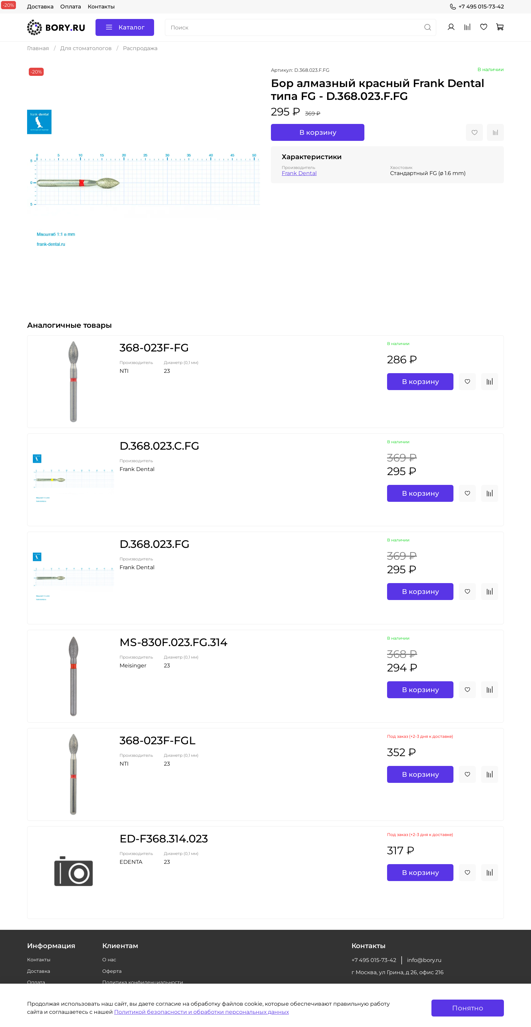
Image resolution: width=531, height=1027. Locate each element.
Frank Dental (299, 173)
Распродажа (140, 48)
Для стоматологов (86, 48)
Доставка (40, 6)
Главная (38, 48)
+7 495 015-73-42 (476, 6)
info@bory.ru (424, 960)
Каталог (125, 27)
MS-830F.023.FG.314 (173, 642)
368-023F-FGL (157, 740)
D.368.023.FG (155, 544)
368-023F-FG (154, 347)
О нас (109, 960)
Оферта (112, 971)
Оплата (70, 6)
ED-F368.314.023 (164, 838)
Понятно (467, 1008)
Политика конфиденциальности (142, 982)
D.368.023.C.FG (159, 445)
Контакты (101, 6)
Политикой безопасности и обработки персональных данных (201, 1012)
